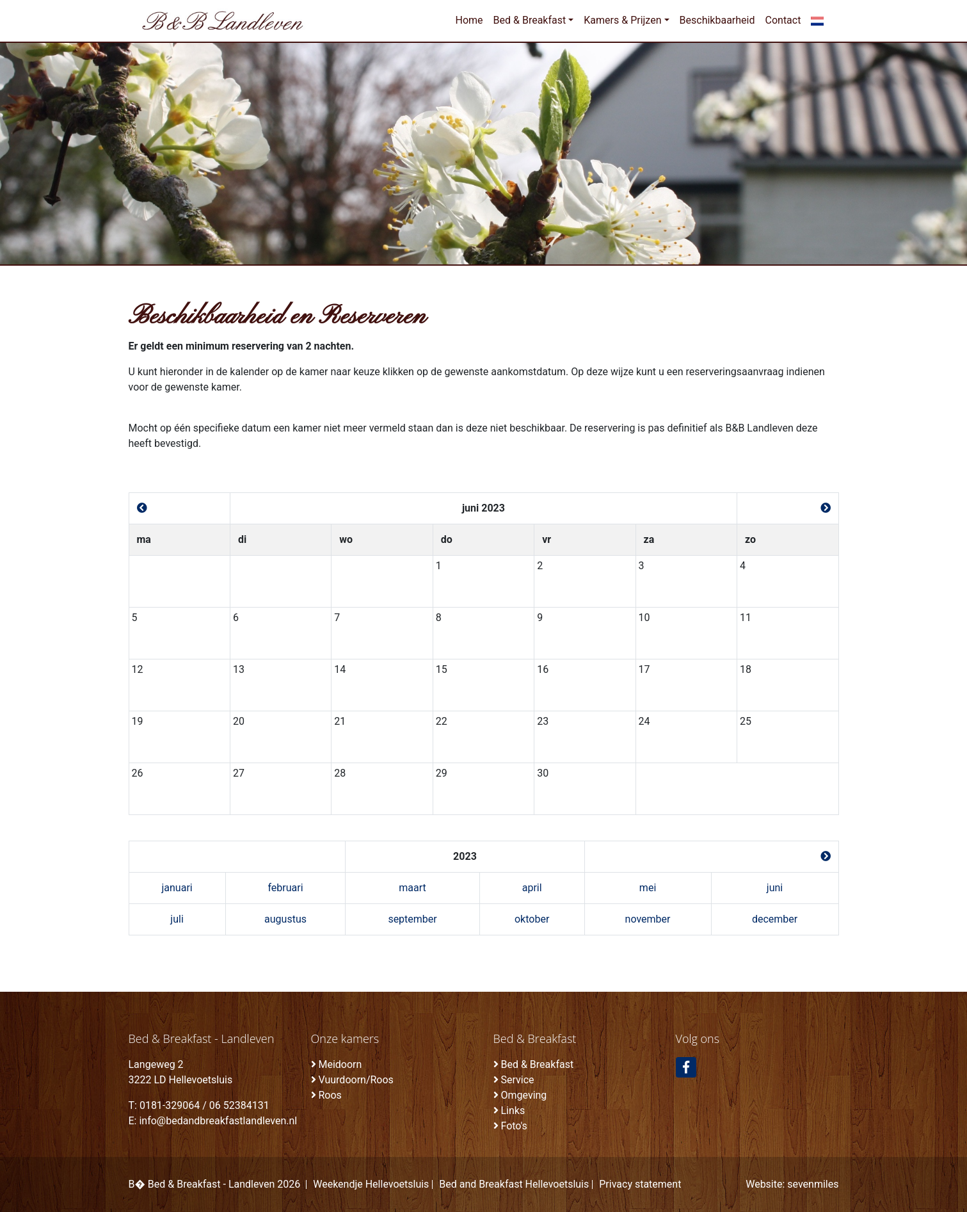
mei (647, 888)
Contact (783, 20)
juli (176, 919)
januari (176, 888)
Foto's (513, 1126)
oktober (532, 919)
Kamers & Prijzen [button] (622, 20)
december (774, 919)
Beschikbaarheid (717, 20)
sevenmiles (812, 1184)
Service (517, 1080)
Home (469, 20)
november (648, 919)
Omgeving (523, 1095)
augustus (285, 919)
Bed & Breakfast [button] (529, 20)
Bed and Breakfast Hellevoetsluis (514, 1184)
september (412, 919)
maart (412, 888)
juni (775, 888)
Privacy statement (640, 1184)
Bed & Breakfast (536, 1064)
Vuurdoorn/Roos (355, 1080)
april (532, 888)
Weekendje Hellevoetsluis (371, 1184)
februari (285, 888)
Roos (329, 1095)
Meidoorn (340, 1064)
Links (512, 1110)
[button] (817, 20)
